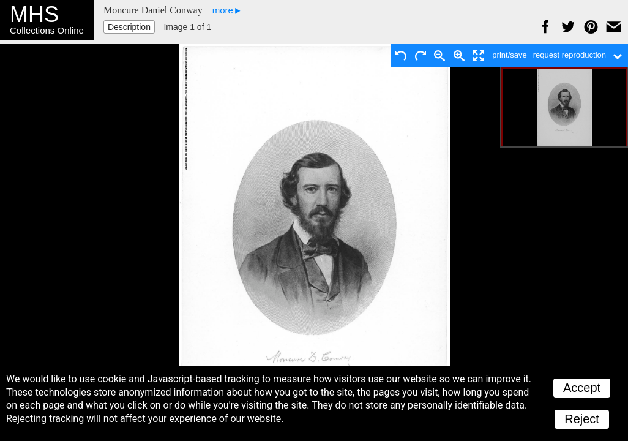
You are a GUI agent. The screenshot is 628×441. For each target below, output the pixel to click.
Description (129, 27)
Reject (581, 419)
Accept (581, 387)
